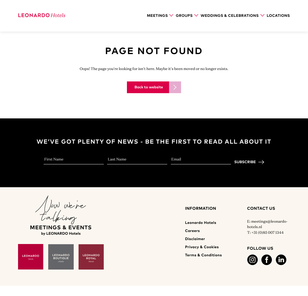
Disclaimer (195, 239)
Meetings (160, 16)
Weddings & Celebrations (232, 16)
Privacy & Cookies (202, 247)
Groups (187, 16)
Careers (192, 231)
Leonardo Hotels (200, 223)
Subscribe (245, 162)
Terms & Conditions (203, 255)
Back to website (148, 87)
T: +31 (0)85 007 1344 (265, 232)
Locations (278, 16)
